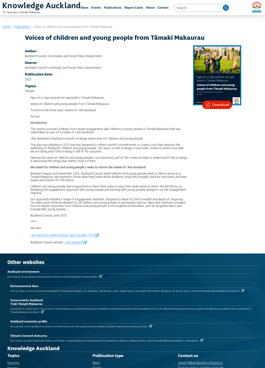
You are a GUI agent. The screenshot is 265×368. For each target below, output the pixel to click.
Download (220, 105)
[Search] (202, 8)
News (84, 7)
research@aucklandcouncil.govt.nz (200, 362)
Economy (13, 362)
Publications (112, 7)
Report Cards (133, 7)
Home (7, 26)
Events (96, 7)
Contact (162, 7)
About (150, 7)
